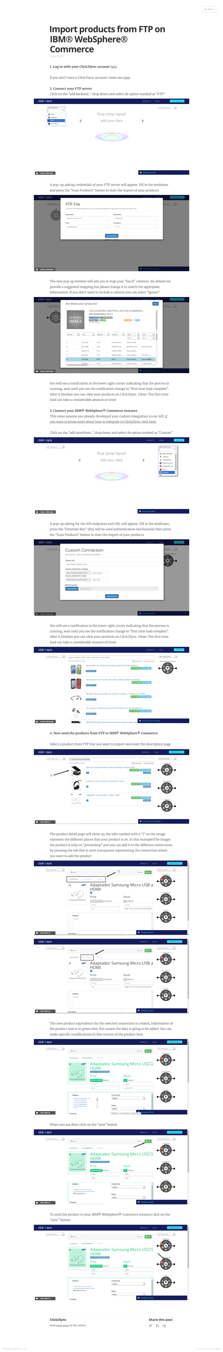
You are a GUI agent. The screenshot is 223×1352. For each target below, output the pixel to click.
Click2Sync (58, 1320)
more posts (62, 1325)
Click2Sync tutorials (11, 1348)
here (113, 67)
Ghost (217, 1348)
